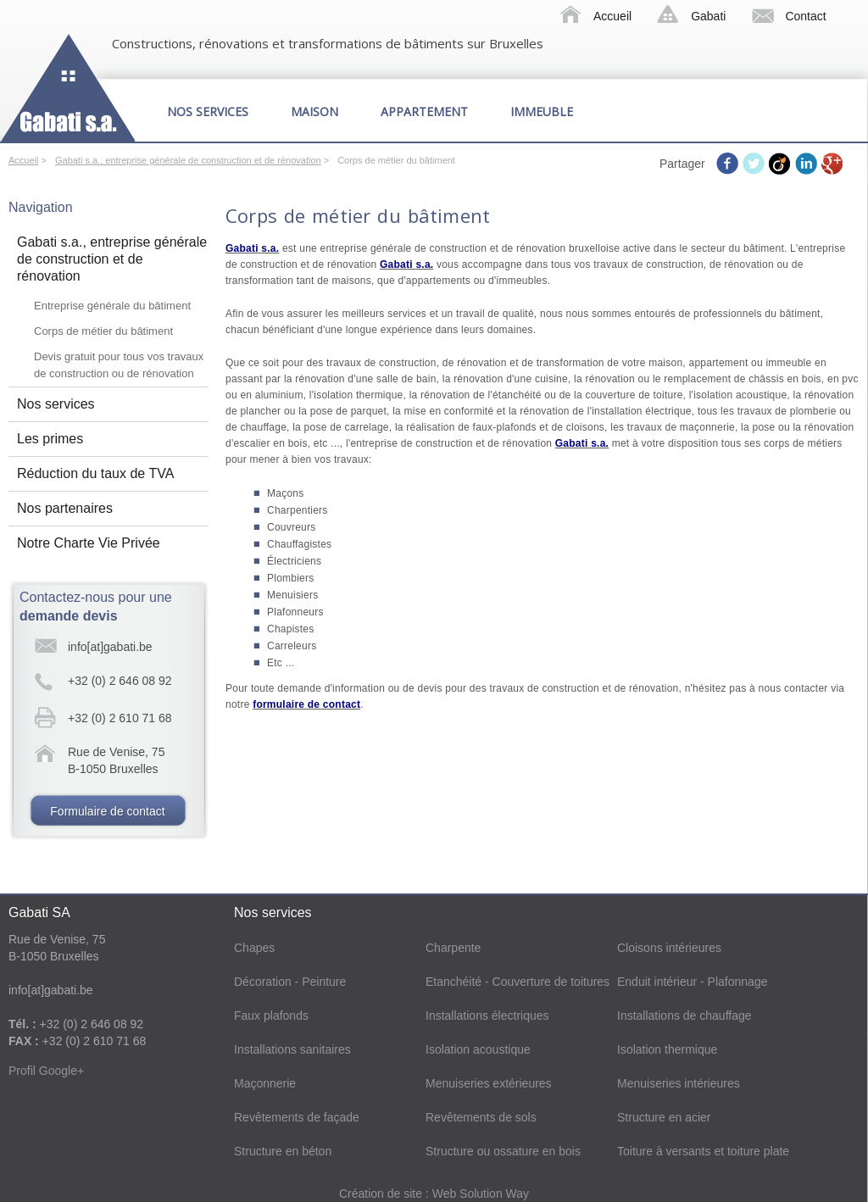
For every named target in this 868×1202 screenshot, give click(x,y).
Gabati (708, 16)
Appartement (424, 111)
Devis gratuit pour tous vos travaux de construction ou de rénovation (118, 365)
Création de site (382, 1193)
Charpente (453, 947)
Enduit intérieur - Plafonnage (692, 981)
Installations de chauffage (684, 1015)
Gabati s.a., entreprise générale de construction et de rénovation (188, 160)
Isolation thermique (667, 1049)
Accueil (612, 16)
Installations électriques (487, 1015)
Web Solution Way (480, 1193)
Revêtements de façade (296, 1117)
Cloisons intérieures (669, 947)
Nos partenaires (65, 508)
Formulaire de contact (107, 811)
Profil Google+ (46, 1070)
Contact (805, 16)
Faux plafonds (271, 1015)
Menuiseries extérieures (489, 1083)
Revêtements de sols (481, 1117)
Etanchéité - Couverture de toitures (517, 981)
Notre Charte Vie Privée (88, 543)
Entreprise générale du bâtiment (112, 305)
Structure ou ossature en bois (503, 1151)
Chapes (254, 947)
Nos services (207, 111)
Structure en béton (282, 1151)
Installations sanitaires (292, 1049)
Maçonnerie (265, 1083)
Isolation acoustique (478, 1049)
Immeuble (541, 111)
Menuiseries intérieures (678, 1083)
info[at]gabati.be (110, 647)
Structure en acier (664, 1117)
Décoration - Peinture (290, 981)
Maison (314, 111)
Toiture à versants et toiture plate (703, 1151)
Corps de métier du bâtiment (103, 331)
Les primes (50, 438)
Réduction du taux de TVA (95, 473)
